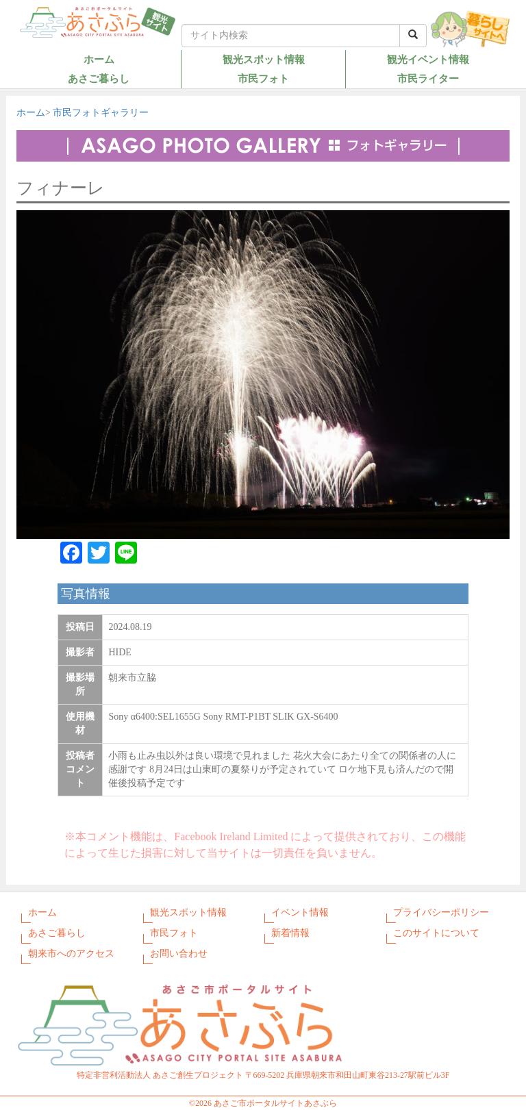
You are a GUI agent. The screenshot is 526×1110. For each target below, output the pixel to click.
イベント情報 (300, 912)
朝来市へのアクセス (71, 953)
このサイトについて (436, 933)
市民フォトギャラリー (101, 113)
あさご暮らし (98, 78)
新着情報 (290, 933)
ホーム (99, 59)
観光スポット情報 (264, 59)
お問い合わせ (179, 953)
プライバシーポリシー (441, 912)
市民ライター (428, 78)
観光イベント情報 (428, 59)
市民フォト (263, 78)
